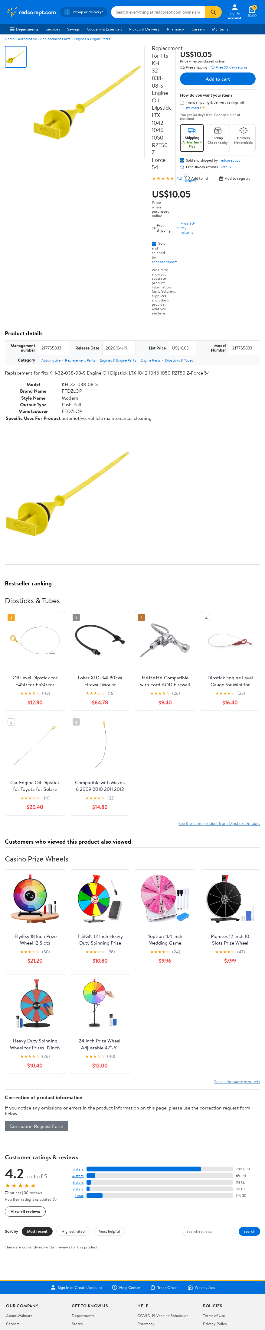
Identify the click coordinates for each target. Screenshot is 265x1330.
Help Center (126, 1287)
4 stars (77, 1176)
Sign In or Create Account (76, 1287)
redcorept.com (165, 261)
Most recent (37, 1231)
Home (10, 38)
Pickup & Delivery (144, 29)
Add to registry (234, 178)
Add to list (196, 178)
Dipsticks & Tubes (179, 360)
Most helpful (109, 1231)
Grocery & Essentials (104, 29)
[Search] (213, 12)
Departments (24, 29)
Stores (77, 1323)
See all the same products (237, 1081)
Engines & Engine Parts (92, 38)
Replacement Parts (55, 38)
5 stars (78, 1169)
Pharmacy (175, 29)
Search (249, 1231)
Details (225, 167)
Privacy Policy (215, 1323)
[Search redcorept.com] (158, 12)
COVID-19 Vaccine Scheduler (162, 1315)
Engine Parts (151, 360)
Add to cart (218, 79)
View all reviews (25, 1211)
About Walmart (19, 1315)
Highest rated (73, 1231)
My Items (220, 29)
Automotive (27, 38)
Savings (73, 29)
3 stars (78, 1182)
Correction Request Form (36, 1126)
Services (53, 29)
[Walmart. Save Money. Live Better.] (31, 12)
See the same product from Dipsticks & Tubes (219, 823)
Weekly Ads (201, 1287)
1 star (79, 1195)
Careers (198, 29)
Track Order (164, 1287)
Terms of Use (214, 1315)
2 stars (78, 1189)
